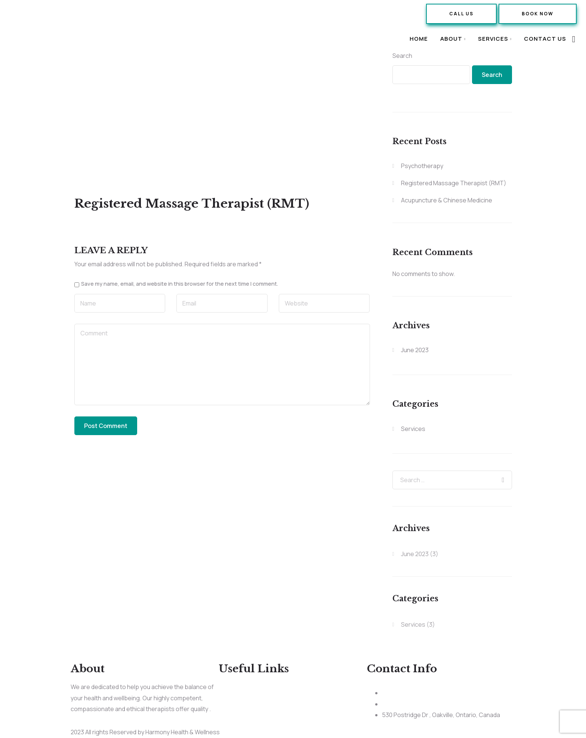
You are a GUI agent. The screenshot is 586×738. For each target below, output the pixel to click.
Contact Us (545, 39)
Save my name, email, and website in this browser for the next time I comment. (179, 283)
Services (493, 39)
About (451, 39)
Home (419, 39)
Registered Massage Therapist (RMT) (453, 183)
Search (402, 56)
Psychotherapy (422, 166)
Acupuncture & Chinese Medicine (446, 200)
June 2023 (415, 350)
